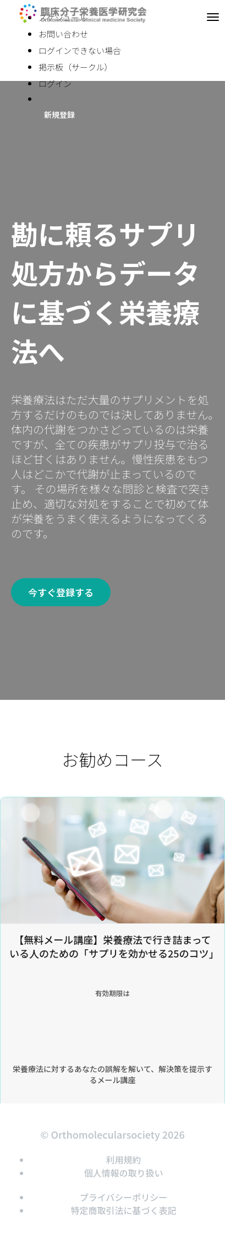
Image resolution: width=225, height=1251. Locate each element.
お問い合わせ (63, 34)
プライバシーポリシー (124, 1197)
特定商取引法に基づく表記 (123, 1210)
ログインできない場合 (80, 50)
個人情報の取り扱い (123, 1172)
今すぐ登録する (61, 592)
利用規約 (123, 1159)
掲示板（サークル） (76, 67)
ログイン (55, 83)
